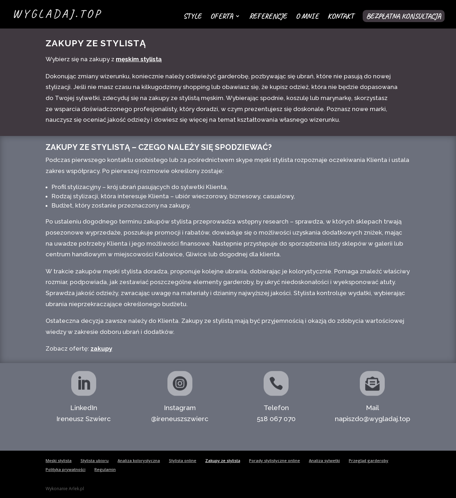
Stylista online (182, 460)
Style (192, 17)
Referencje (268, 17)
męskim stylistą (139, 59)
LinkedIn (83, 407)
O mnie (307, 17)
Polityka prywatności (66, 469)
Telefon (276, 407)
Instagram (180, 407)
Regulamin (105, 469)
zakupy (101, 348)
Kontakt (340, 17)
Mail (372, 407)
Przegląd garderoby (368, 460)
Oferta (221, 17)
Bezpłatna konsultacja (403, 16)
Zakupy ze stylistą (222, 460)
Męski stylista (59, 460)
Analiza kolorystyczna (139, 460)
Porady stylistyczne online (274, 460)
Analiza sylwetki (324, 460)
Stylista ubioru (95, 460)
